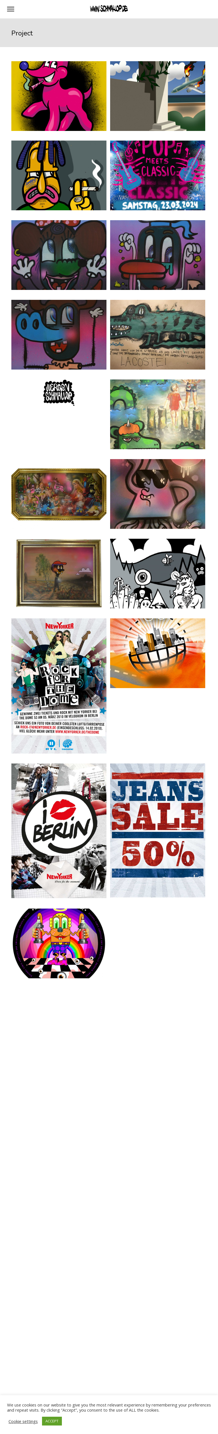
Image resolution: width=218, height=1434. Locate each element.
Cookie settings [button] (23, 1421)
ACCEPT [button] (51, 1421)
